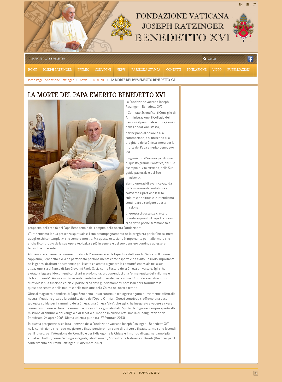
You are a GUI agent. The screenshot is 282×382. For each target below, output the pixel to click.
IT (254, 4)
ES (248, 4)
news (83, 80)
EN (240, 4)
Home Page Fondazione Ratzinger (50, 80)
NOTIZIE (99, 80)
